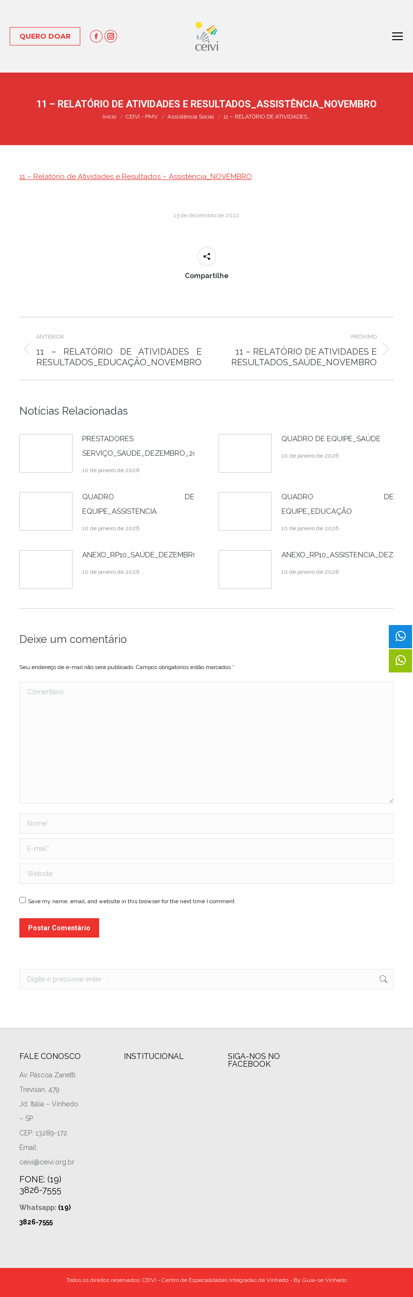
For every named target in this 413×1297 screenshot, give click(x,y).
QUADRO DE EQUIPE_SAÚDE (331, 438)
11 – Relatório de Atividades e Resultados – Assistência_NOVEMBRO (135, 176)
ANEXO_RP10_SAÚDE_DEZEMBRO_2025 (150, 555)
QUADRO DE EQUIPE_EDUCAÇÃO (337, 504)
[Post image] (46, 453)
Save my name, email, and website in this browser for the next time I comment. (132, 901)
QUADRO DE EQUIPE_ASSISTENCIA (138, 504)
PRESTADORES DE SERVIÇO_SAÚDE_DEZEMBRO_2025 (143, 446)
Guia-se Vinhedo (324, 1280)
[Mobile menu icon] (397, 36)
